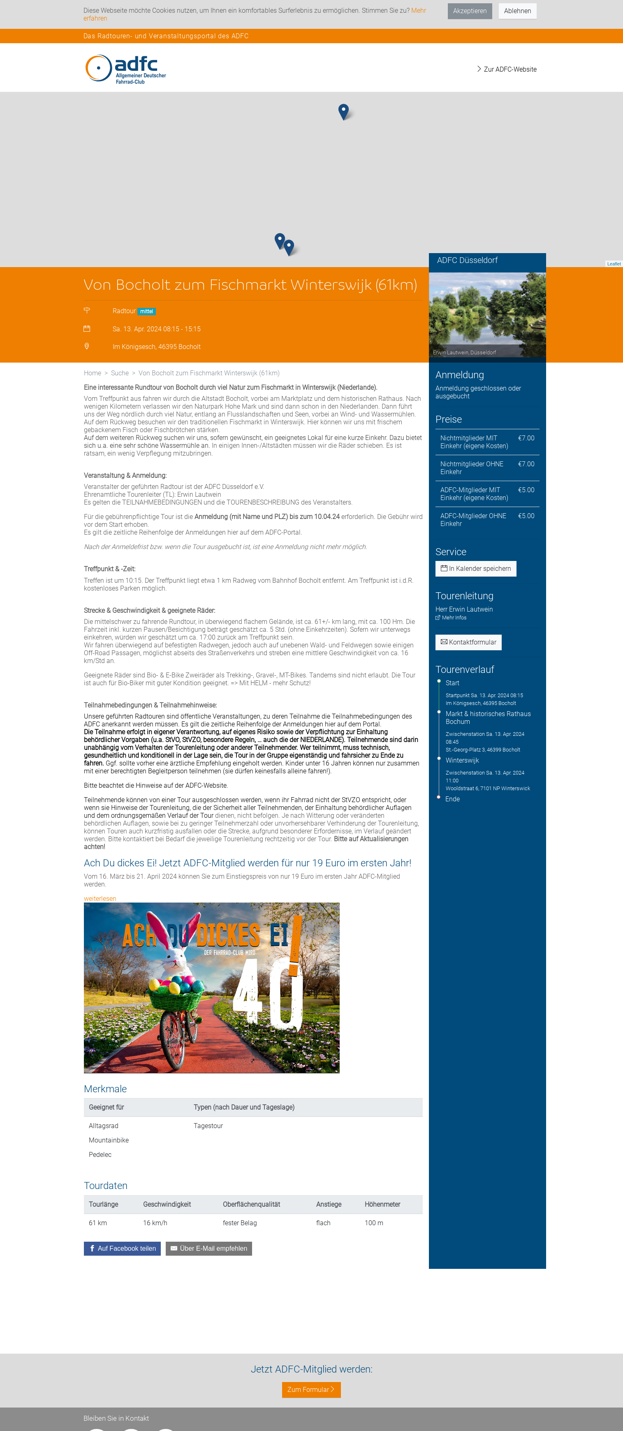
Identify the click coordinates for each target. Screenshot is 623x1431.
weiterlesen (100, 929)
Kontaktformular (468, 673)
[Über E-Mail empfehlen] (209, 1280)
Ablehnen (517, 11)
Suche (120, 403)
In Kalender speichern (476, 599)
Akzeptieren (470, 11)
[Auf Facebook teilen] (122, 1280)
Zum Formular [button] (311, 1390)
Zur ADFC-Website (506, 69)
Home (92, 403)
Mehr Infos (451, 648)
